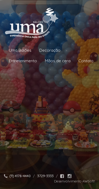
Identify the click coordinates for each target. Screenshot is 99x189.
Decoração (49, 50)
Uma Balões (20, 50)
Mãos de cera (57, 60)
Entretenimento (23, 60)
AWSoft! (88, 181)
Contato (85, 60)
